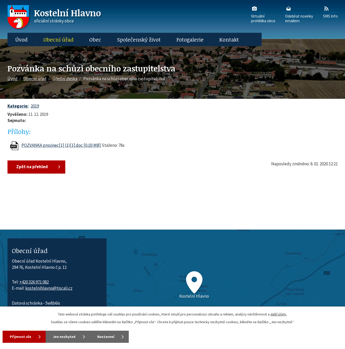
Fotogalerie (190, 39)
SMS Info (330, 12)
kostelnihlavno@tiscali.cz (49, 288)
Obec (95, 39)
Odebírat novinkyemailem (299, 14)
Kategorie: (18, 106)
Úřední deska (64, 79)
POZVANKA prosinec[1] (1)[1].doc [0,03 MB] (61, 145)
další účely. (278, 314)
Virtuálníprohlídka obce (263, 14)
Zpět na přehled (32, 166)
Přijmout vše (20, 336)
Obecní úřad (58, 39)
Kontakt (229, 39)
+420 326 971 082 (34, 282)
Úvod (21, 39)
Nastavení (105, 336)
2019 (35, 106)
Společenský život (139, 39)
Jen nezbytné (64, 336)
